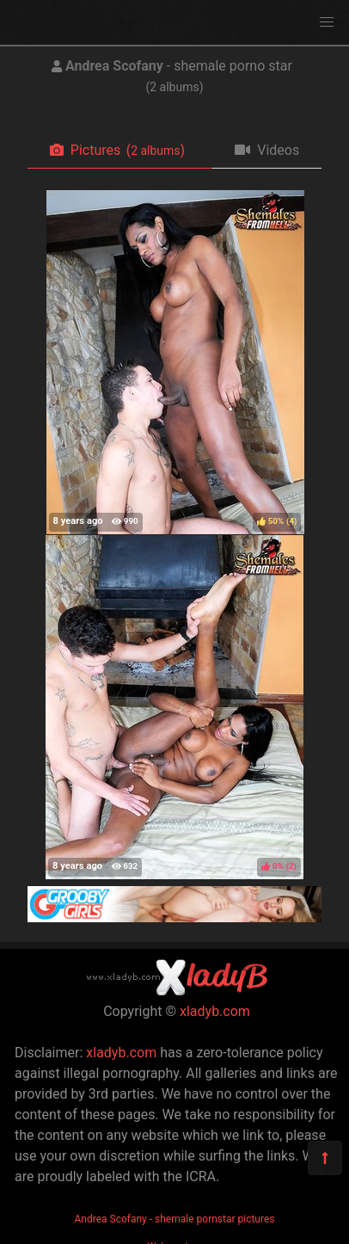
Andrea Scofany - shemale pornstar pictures (175, 1219)
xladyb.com (215, 1011)
